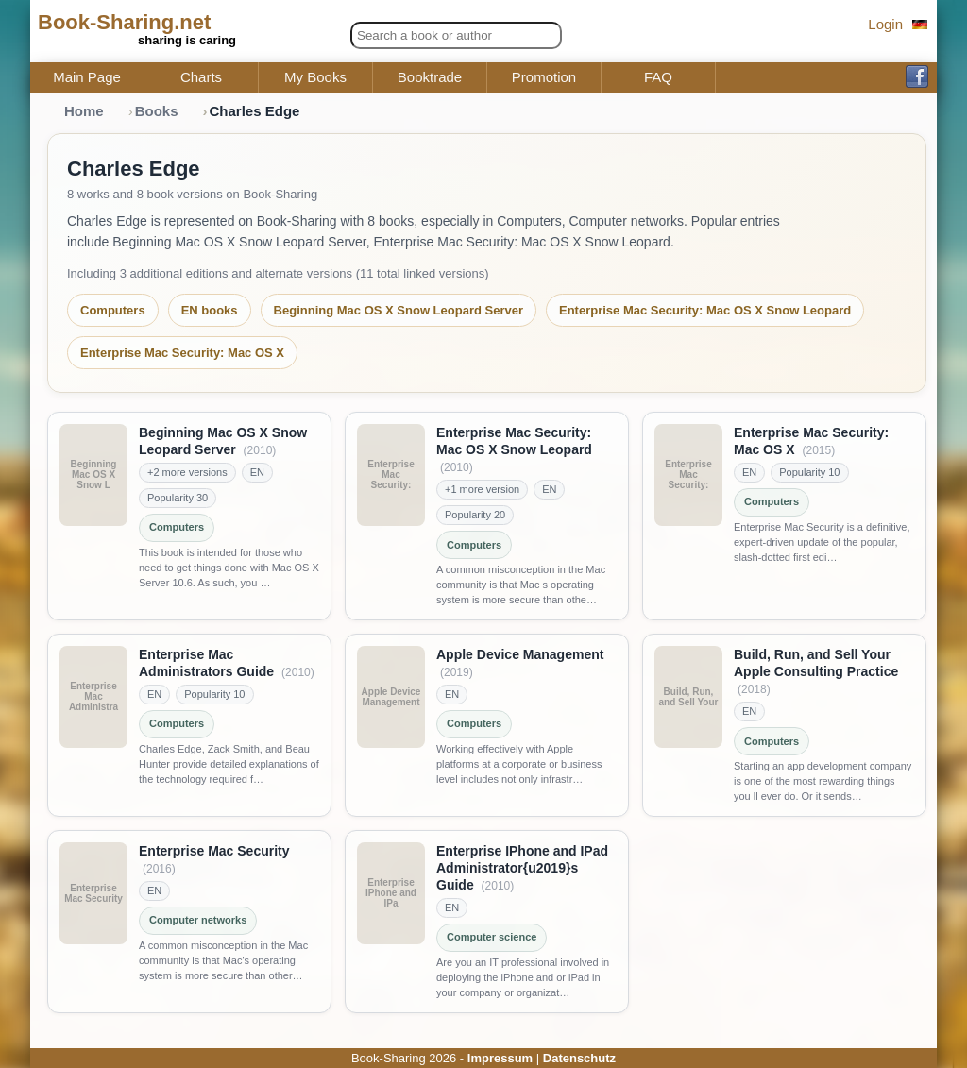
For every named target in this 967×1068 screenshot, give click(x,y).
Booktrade (430, 77)
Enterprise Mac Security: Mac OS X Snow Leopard (705, 310)
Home (84, 111)
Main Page (87, 77)
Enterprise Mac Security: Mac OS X (182, 353)
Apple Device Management (519, 654)
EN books (209, 310)
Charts (201, 77)
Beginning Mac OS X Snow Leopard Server (398, 310)
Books (156, 111)
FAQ (658, 77)
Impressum (500, 1058)
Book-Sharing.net (124, 22)
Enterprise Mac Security (214, 850)
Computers (112, 310)
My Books (315, 77)
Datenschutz (579, 1058)
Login (885, 24)
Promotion (544, 77)
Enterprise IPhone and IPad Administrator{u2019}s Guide (522, 867)
